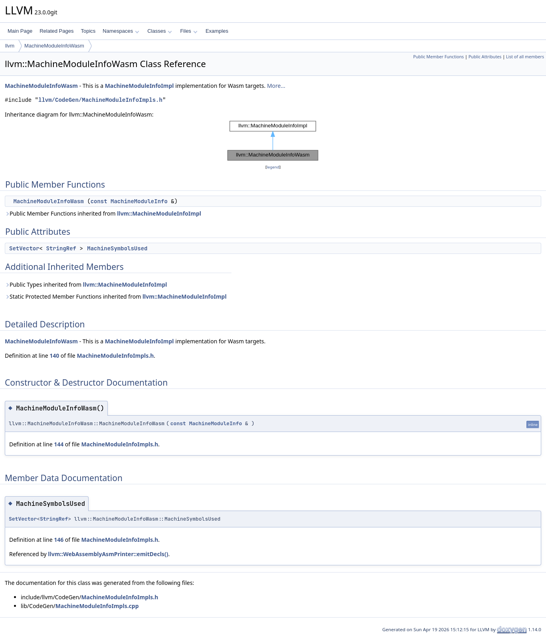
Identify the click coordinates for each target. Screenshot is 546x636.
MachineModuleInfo (139, 201)
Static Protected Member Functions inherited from (116, 296)
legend (273, 167)
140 (54, 355)
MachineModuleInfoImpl (139, 85)
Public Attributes (485, 56)
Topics (88, 31)
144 (58, 444)
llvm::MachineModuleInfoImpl (159, 213)
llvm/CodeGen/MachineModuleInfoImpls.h (100, 100)
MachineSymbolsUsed (117, 248)
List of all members (525, 56)
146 (58, 539)
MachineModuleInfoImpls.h (115, 355)
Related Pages (56, 31)
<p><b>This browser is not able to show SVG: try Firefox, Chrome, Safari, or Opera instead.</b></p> (273, 141)
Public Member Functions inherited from (103, 213)
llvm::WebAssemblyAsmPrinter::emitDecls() (108, 554)
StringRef (61, 248)
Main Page (20, 31)
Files (188, 31)
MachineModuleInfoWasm (54, 46)
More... (276, 85)
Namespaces (121, 31)
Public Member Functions (438, 56)
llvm (9, 46)
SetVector (24, 248)
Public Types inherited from (86, 284)
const (99, 201)
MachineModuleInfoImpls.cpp (97, 606)
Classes (159, 31)
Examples (217, 31)
